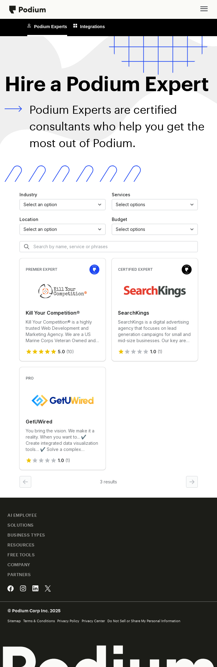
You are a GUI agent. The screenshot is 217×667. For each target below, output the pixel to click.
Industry (28, 194)
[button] (204, 8)
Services (121, 194)
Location (29, 219)
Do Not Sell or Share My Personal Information (143, 620)
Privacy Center (93, 620)
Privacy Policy (68, 620)
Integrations (89, 26)
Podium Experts (47, 26)
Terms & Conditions (39, 620)
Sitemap (14, 620)
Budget (119, 219)
